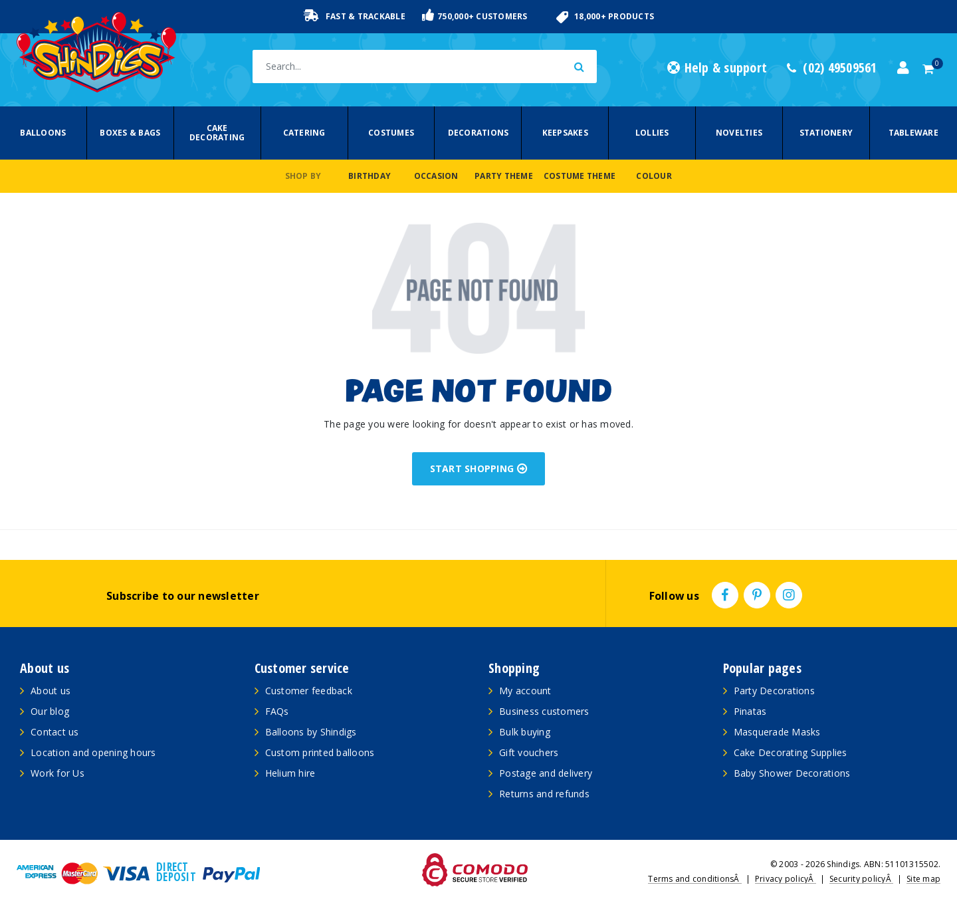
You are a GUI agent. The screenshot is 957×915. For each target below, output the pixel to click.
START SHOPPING (479, 468)
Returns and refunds (544, 793)
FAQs (277, 711)
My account (525, 690)
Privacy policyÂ (785, 878)
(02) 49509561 (832, 68)
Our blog (50, 711)
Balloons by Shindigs (311, 731)
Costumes (391, 132)
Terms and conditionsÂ (695, 878)
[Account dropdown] (903, 68)
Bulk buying (524, 731)
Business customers (544, 711)
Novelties (739, 132)
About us (50, 690)
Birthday (369, 176)
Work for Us (57, 773)
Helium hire (290, 773)
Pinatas (750, 711)
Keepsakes (565, 132)
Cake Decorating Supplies (790, 752)
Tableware (913, 132)
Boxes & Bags (130, 132)
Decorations (478, 132)
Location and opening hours (93, 752)
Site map (923, 878)
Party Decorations (774, 690)
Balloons (43, 132)
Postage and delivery (545, 773)
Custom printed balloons (320, 752)
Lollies (652, 132)
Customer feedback (308, 690)
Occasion (436, 176)
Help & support (717, 68)
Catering (304, 132)
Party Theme (504, 176)
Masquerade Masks (777, 731)
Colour (654, 176)
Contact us (55, 731)
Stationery (826, 132)
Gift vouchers (528, 752)
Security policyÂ (861, 878)
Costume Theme (579, 176)
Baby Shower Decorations (792, 773)
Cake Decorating (217, 132)
